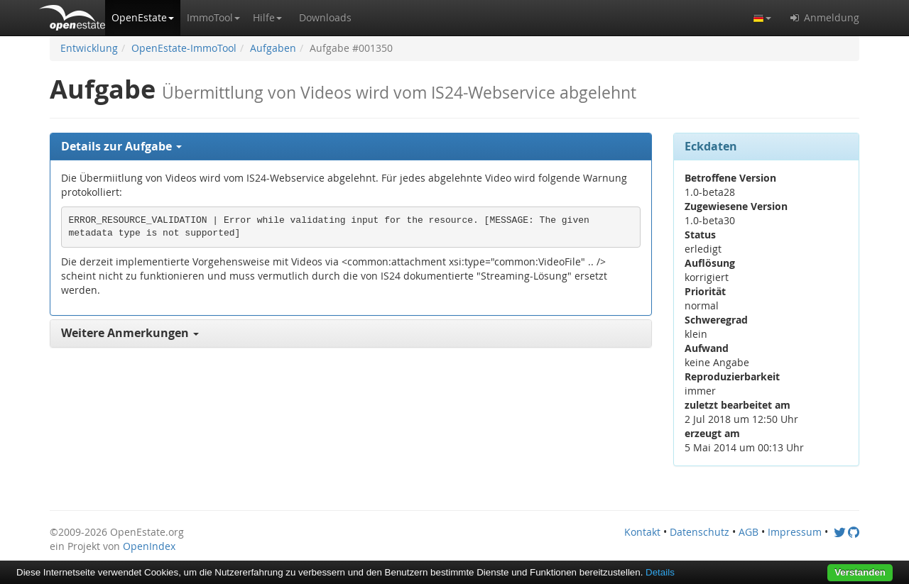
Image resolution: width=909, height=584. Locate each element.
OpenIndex (149, 546)
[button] (142, 17)
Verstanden (860, 572)
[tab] (350, 146)
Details (660, 572)
